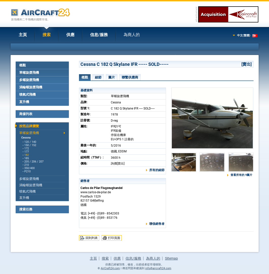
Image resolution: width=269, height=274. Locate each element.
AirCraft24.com (110, 268)
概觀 (22, 65)
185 (26, 158)
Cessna (26, 137)
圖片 (111, 77)
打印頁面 (114, 238)
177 (26, 151)
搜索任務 (25, 209)
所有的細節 (156, 170)
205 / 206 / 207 (34, 161)
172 (26, 148)
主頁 (23, 34)
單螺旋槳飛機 (29, 72)
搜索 (47, 34)
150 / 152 (30, 145)
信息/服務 (99, 34)
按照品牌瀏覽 (29, 126)
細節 (98, 77)
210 (26, 165)
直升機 (24, 102)
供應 (70, 34)
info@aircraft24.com (158, 268)
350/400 (29, 168)
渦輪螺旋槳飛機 (30, 87)
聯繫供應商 (130, 77)
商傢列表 (25, 114)
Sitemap (171, 258)
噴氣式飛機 (27, 94)
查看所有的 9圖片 (241, 175)
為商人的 (131, 34)
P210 (27, 171)
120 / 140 (30, 142)
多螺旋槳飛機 (29, 80)
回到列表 (92, 238)
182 (26, 155)
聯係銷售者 (156, 224)
